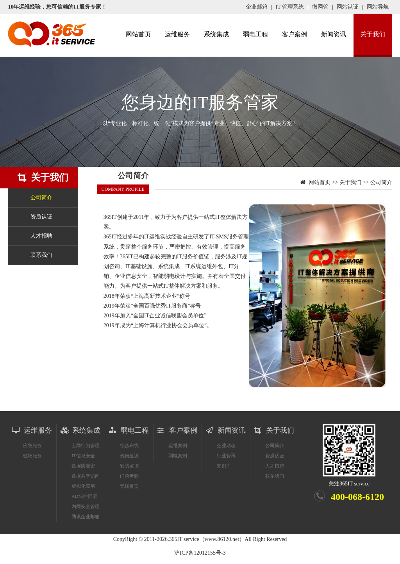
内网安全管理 (85, 506)
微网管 (320, 7)
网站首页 (138, 34)
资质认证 (41, 217)
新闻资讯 (333, 34)
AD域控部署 (84, 496)
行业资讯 (226, 455)
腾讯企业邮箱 (85, 516)
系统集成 (216, 34)
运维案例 (177, 445)
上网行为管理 (85, 445)
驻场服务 (32, 455)
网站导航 (378, 7)
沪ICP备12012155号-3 (199, 553)
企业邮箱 (257, 7)
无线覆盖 (129, 486)
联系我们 (41, 255)
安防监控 (129, 466)
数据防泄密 (83, 466)
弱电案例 (177, 455)
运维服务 (177, 34)
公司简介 (41, 198)
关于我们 (372, 34)
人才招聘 (41, 236)
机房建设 (129, 455)
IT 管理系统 (290, 7)
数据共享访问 (85, 476)
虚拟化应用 (83, 486)
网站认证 (348, 7)
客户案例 (294, 34)
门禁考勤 (129, 476)
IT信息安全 (83, 455)
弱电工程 (255, 34)
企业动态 (226, 445)
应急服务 (32, 445)
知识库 (224, 466)
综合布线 (129, 445)
